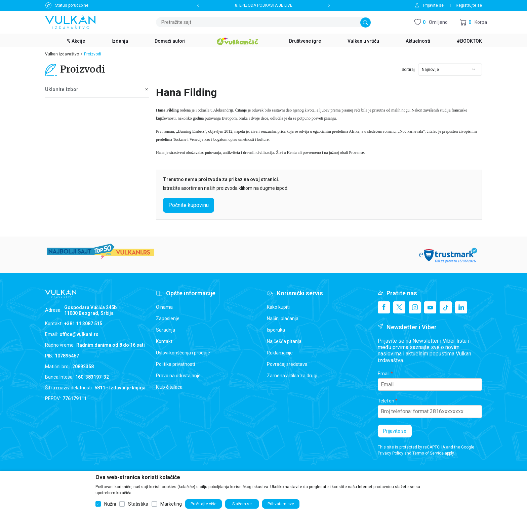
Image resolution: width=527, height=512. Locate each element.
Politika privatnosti (175, 364)
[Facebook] (384, 307)
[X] (399, 307)
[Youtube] (430, 307)
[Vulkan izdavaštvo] (70, 21)
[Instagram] (415, 307)
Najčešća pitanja (284, 341)
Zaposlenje (167, 318)
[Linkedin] (461, 307)
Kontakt (164, 341)
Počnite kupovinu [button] (188, 205)
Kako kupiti (278, 307)
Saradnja (165, 330)
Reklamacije (280, 352)
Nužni (110, 504)
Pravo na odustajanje (178, 375)
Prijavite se (394, 431)
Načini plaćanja (282, 318)
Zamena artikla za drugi (292, 375)
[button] (473, 22)
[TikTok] (446, 307)
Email (384, 373)
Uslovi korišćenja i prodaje (183, 352)
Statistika (138, 504)
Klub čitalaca (169, 387)
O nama (164, 307)
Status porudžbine (71, 5)
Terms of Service (428, 453)
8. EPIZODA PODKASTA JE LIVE (263, 5)
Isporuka (276, 330)
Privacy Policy (390, 453)
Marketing (171, 504)
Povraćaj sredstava (287, 364)
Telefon (386, 400)
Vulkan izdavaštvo (62, 54)
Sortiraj (408, 70)
